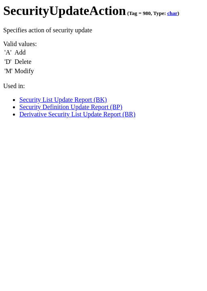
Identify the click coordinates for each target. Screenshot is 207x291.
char (172, 13)
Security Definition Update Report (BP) (70, 106)
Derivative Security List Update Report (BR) (77, 114)
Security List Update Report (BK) (63, 99)
